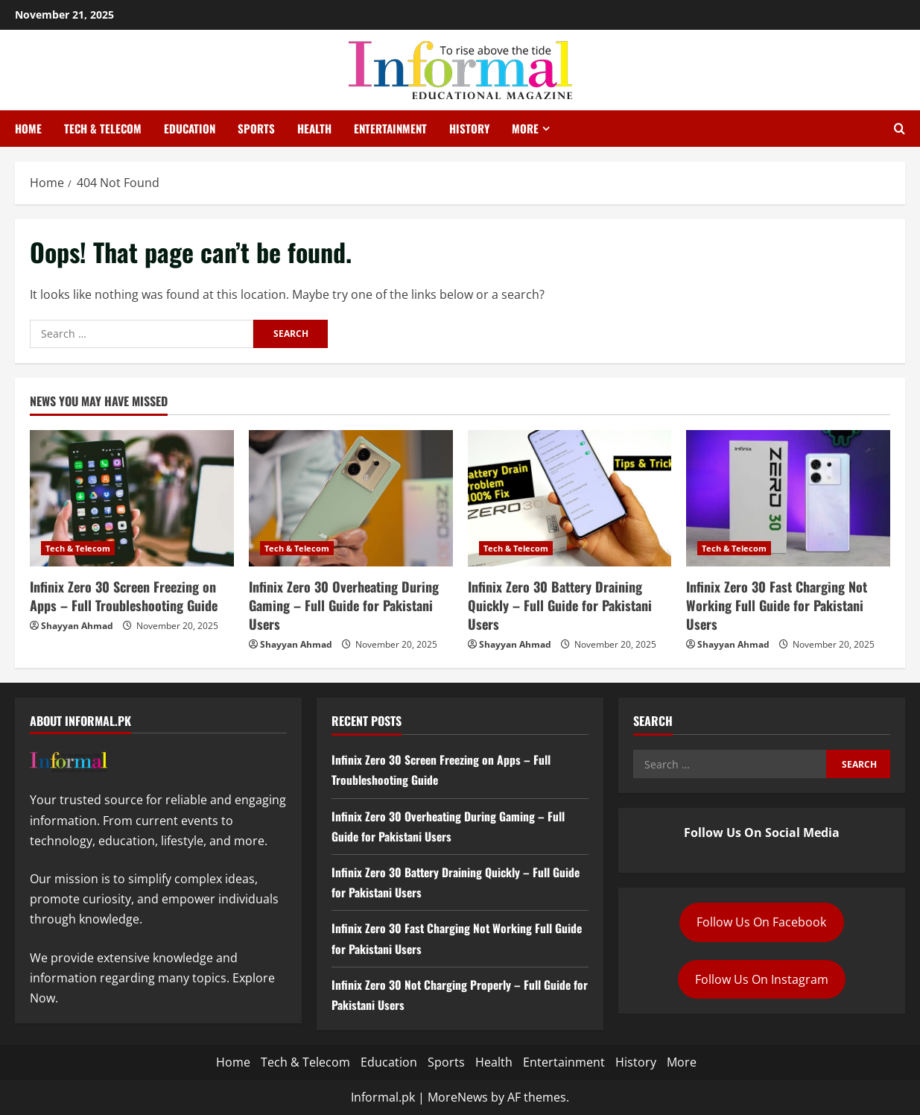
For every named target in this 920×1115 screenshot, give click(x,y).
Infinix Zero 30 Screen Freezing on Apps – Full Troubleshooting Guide (124, 596)
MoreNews (458, 1097)
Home (28, 128)
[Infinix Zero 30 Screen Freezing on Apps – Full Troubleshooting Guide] (132, 498)
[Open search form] (899, 129)
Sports (256, 128)
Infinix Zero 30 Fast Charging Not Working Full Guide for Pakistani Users (776, 605)
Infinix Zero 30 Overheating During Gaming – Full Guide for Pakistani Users (344, 605)
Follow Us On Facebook (761, 922)
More (525, 128)
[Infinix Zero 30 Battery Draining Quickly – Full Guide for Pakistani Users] (570, 498)
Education (189, 128)
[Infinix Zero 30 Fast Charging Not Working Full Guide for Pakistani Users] (788, 498)
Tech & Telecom (103, 128)
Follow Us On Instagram (761, 979)
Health (314, 128)
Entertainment (390, 128)
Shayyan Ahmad (77, 625)
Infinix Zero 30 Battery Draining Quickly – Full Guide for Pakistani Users (560, 605)
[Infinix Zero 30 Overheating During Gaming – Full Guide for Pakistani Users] (351, 498)
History (469, 128)
